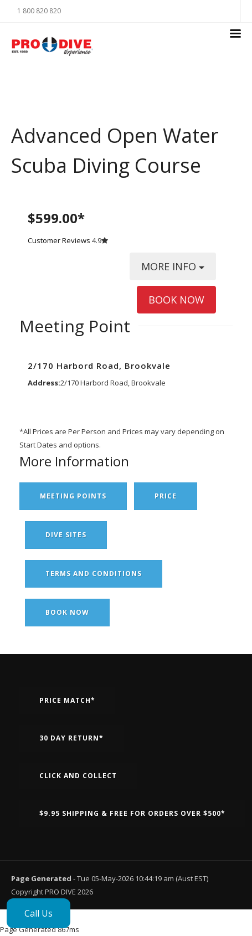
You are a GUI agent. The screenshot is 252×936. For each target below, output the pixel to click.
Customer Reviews (59, 240)
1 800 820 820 (39, 11)
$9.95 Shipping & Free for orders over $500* (132, 813)
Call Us (38, 913)
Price (166, 496)
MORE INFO (172, 270)
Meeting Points (73, 496)
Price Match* (67, 700)
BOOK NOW (176, 299)
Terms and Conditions (93, 573)
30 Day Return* (71, 738)
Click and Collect (78, 775)
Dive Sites (65, 534)
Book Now (67, 612)
